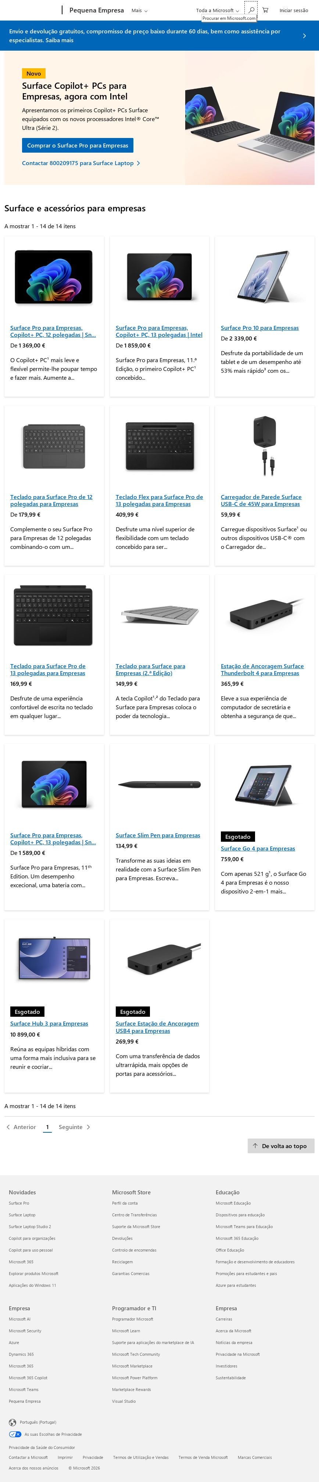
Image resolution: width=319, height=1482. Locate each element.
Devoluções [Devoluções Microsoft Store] (122, 1238)
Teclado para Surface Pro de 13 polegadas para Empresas (48, 669)
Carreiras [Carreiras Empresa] (224, 1319)
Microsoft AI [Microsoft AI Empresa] (20, 1319)
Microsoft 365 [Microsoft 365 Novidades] (21, 1261)
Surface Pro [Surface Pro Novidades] (19, 1203)
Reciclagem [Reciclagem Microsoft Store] (122, 1261)
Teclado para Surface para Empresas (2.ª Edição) (150, 669)
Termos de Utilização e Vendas (141, 1457)
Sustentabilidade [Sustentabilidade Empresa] (231, 1377)
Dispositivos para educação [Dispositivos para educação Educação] (240, 1214)
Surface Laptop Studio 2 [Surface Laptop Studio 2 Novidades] (30, 1226)
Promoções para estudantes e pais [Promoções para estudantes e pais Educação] (246, 1273)
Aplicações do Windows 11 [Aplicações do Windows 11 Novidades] (32, 1285)
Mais (137, 10)
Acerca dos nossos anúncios (33, 1468)
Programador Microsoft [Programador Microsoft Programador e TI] (132, 1319)
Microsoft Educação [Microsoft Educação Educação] (233, 1203)
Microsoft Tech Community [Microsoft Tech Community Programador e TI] (136, 1354)
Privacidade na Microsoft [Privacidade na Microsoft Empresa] (238, 1354)
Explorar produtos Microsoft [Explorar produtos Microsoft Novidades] (33, 1273)
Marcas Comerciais (255, 1457)
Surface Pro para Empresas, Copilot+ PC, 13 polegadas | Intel (159, 331)
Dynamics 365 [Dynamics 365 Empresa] (21, 1354)
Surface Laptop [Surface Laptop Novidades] (22, 1214)
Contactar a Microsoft (28, 1457)
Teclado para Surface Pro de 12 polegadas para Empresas (51, 500)
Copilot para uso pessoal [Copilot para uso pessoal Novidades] (31, 1250)
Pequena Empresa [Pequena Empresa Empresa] (25, 1401)
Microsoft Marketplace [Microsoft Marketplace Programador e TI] (132, 1366)
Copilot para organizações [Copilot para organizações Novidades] (32, 1238)
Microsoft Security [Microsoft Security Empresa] (25, 1330)
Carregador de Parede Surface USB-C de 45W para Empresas (261, 500)
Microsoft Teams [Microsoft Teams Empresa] (24, 1389)
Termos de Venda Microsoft (203, 1457)
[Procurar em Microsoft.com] (251, 9)
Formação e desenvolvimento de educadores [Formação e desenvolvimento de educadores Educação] (255, 1261)
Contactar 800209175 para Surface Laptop (78, 163)
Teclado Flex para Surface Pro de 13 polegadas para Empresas (159, 500)
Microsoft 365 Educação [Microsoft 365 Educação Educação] (237, 1238)
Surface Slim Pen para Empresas (158, 835)
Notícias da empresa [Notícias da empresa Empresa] (234, 1342)
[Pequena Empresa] (96, 10)
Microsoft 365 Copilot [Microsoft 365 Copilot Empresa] (28, 1377)
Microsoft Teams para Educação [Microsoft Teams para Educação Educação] (244, 1226)
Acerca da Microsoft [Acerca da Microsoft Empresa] (233, 1330)
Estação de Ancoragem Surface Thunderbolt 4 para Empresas (262, 669)
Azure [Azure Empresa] (14, 1342)
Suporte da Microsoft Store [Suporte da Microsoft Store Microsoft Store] (136, 1226)
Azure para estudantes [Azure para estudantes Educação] (236, 1285)
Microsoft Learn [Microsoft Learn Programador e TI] (126, 1330)
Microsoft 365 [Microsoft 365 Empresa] (21, 1366)
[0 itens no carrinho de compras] (265, 9)
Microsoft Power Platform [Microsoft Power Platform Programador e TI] (134, 1377)
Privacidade (93, 1457)
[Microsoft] (34, 10)
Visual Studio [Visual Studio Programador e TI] (124, 1401)
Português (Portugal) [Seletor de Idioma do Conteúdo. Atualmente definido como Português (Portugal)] (38, 1421)
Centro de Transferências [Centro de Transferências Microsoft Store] (134, 1214)
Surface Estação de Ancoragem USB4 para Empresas (157, 1026)
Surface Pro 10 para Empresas (260, 327)
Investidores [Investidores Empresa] (226, 1366)
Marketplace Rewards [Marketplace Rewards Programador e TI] (131, 1389)
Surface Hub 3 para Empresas (49, 1023)
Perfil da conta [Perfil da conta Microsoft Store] (125, 1203)
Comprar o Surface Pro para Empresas (77, 145)
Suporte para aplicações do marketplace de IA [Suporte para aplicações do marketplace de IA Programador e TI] (153, 1342)
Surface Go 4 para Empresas (258, 848)
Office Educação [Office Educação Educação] (230, 1250)
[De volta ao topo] (281, 1146)
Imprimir (65, 1457)
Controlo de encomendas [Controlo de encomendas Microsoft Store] (134, 1250)
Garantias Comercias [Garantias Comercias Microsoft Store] (131, 1273)
